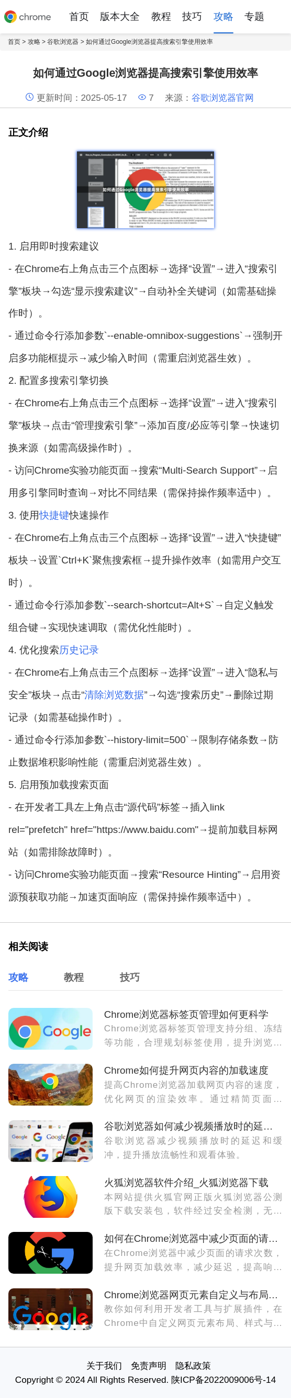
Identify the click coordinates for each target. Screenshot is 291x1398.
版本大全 (120, 16)
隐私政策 (193, 1365)
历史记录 (79, 649)
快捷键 (54, 515)
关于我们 (104, 1365)
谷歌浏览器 (63, 41)
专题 (254, 16)
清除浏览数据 (114, 694)
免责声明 (148, 1365)
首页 (79, 16)
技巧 (192, 16)
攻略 (223, 16)
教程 (161, 16)
